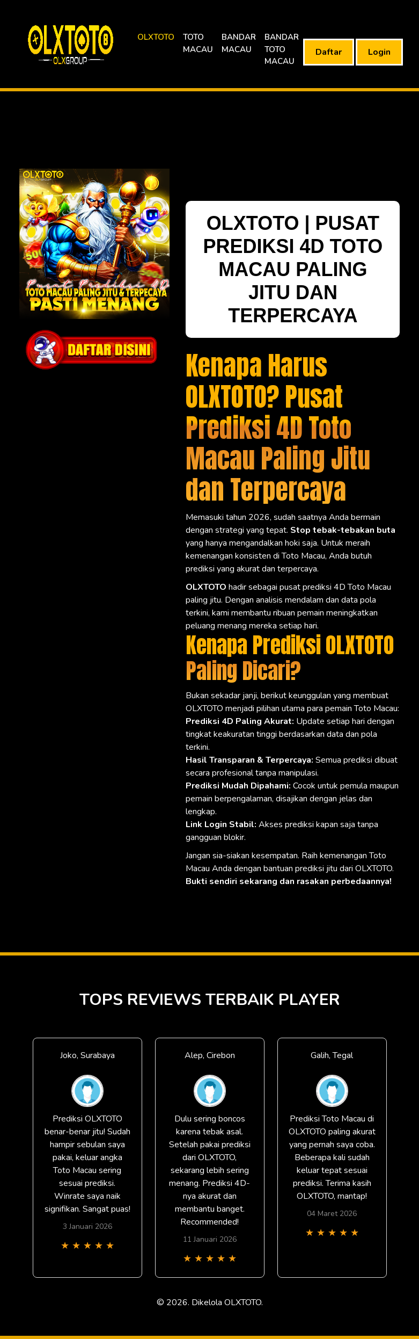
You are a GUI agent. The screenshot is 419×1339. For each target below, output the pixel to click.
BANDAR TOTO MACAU (281, 49)
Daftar (328, 52)
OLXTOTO (155, 37)
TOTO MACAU (198, 43)
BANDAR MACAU (239, 43)
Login (379, 52)
